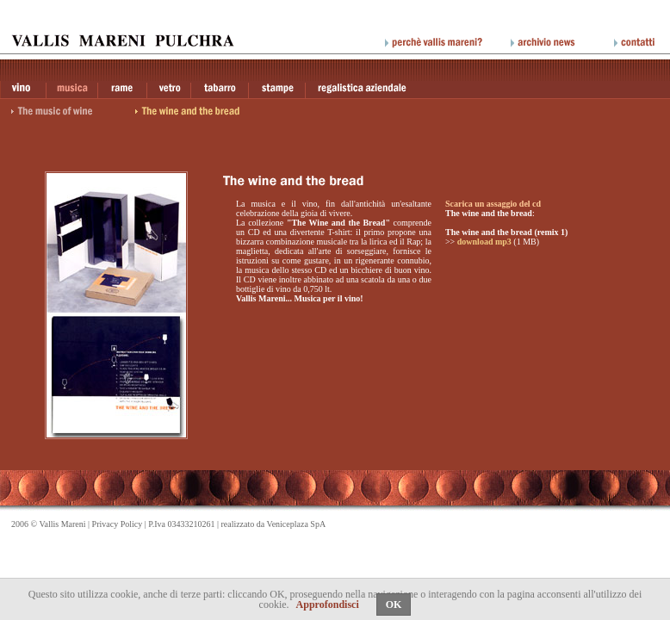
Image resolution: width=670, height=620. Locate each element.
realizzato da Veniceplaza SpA (273, 524)
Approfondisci (327, 604)
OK (394, 604)
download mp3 (484, 241)
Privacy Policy (117, 524)
